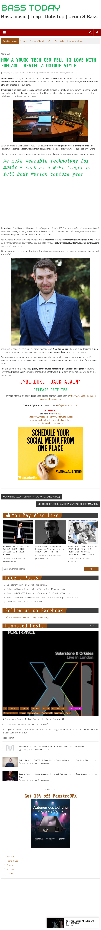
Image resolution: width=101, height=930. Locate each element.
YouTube (57, 413)
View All (93, 626)
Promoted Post (33, 713)
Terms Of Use (12, 861)
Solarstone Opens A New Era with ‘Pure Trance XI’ (27, 585)
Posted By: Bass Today (11, 73)
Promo (23, 713)
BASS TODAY (30, 8)
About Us (10, 857)
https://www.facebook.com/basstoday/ (27, 617)
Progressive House (10, 713)
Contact (10, 874)
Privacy (10, 865)
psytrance (69, 73)
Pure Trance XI (47, 713)
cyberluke (62, 73)
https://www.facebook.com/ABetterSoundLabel (51, 417)
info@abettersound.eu (50, 399)
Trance (68, 713)
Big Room (24, 708)
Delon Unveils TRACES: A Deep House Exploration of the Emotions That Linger (39, 593)
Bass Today (21, 558)
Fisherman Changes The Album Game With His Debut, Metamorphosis (51, 41)
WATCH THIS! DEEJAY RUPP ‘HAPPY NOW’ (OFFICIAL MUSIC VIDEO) (32, 497)
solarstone (58, 713)
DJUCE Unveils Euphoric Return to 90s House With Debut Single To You (49, 549)
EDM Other (35, 708)
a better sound (44, 73)
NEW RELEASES (75, 708)
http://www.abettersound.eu (83, 396)
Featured (46, 708)
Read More (8, 738)
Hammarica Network (59, 708)
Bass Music (13, 708)
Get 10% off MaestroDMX (50, 796)
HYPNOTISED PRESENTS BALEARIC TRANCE (25, 602)
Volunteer (11, 869)
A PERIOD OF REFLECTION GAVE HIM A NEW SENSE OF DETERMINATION (67, 504)
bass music (54, 73)
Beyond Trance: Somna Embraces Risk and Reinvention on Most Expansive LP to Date (42, 597)
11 (5, 708)
